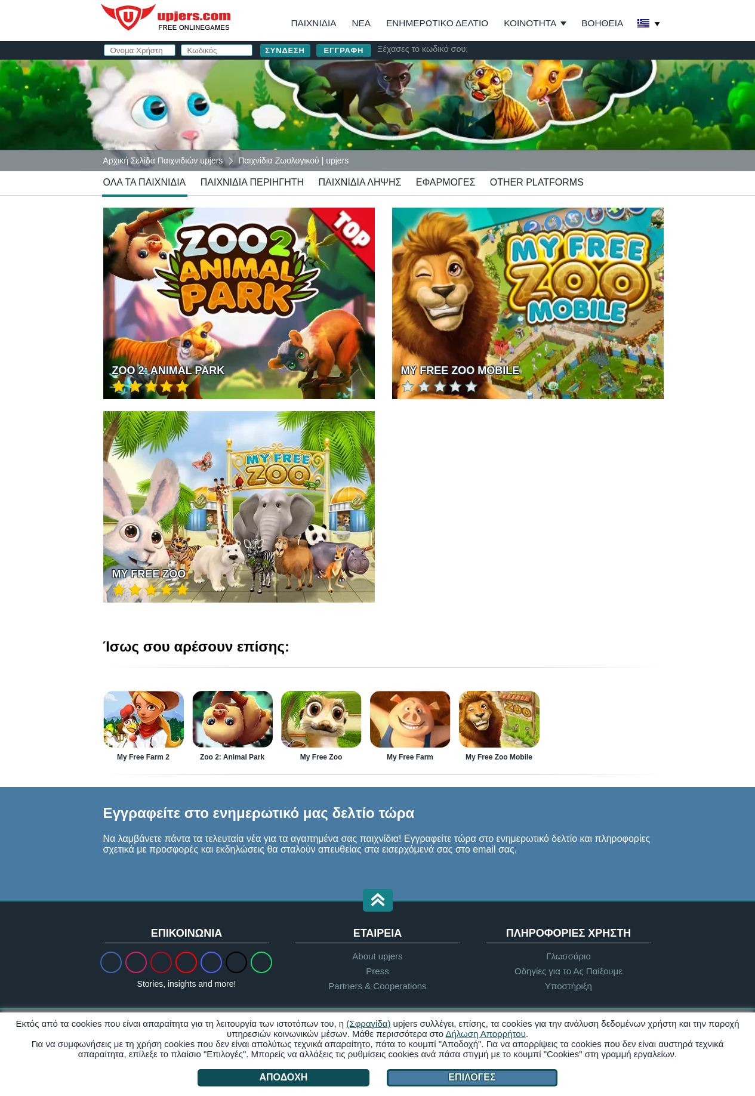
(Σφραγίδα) (368, 1023)
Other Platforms (537, 182)
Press (377, 971)
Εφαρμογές (445, 182)
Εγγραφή (344, 50)
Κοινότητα (530, 23)
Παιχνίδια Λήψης (359, 182)
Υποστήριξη (568, 986)
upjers (166, 17)
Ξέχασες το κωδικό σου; (422, 49)
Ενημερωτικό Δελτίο (437, 23)
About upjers (377, 956)
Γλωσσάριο (568, 956)
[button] (378, 901)
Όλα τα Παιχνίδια (144, 182)
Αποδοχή (284, 1077)
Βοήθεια (602, 23)
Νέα (361, 23)
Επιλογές (471, 1077)
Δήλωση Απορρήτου (485, 1034)
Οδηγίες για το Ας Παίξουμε (568, 971)
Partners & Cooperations (377, 986)
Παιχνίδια (313, 23)
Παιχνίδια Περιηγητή (252, 182)
